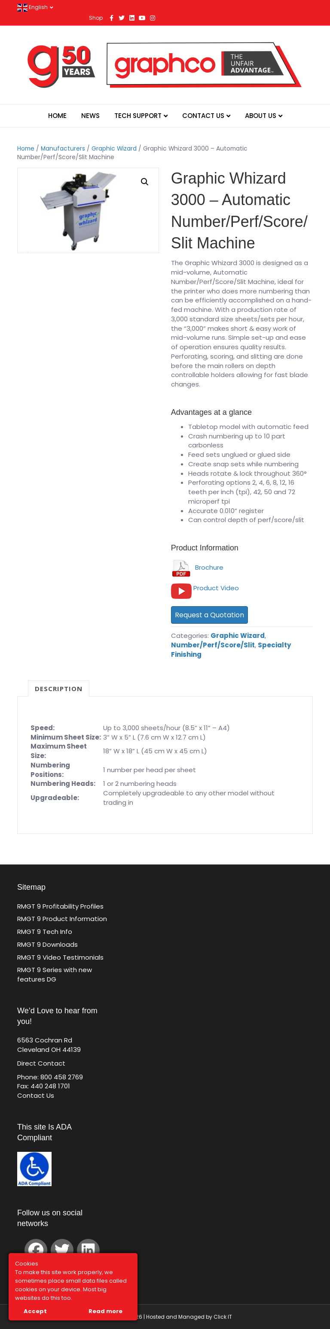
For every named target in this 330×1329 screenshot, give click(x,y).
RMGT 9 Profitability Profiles (60, 906)
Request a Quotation (209, 615)
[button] (145, 182)
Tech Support (138, 115)
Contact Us (203, 115)
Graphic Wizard (114, 149)
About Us (260, 115)
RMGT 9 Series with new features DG (54, 974)
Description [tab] (58, 688)
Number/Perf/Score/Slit (213, 644)
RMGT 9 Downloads (47, 944)
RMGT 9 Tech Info (44, 931)
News (90, 115)
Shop (96, 17)
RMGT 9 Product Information (62, 918)
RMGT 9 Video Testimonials (60, 957)
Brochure (197, 567)
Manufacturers (63, 149)
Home (57, 115)
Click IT (223, 1316)
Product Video (216, 587)
